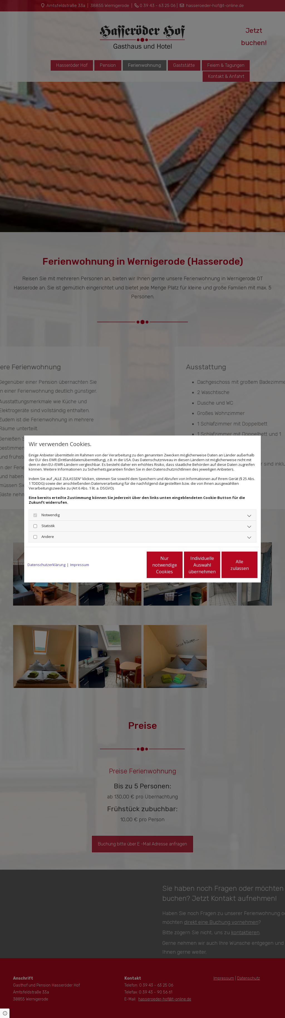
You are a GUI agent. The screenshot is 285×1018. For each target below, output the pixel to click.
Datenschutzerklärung (46, 564)
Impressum (79, 564)
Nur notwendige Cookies (126, 565)
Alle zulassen (231, 565)
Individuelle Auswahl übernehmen (179, 565)
